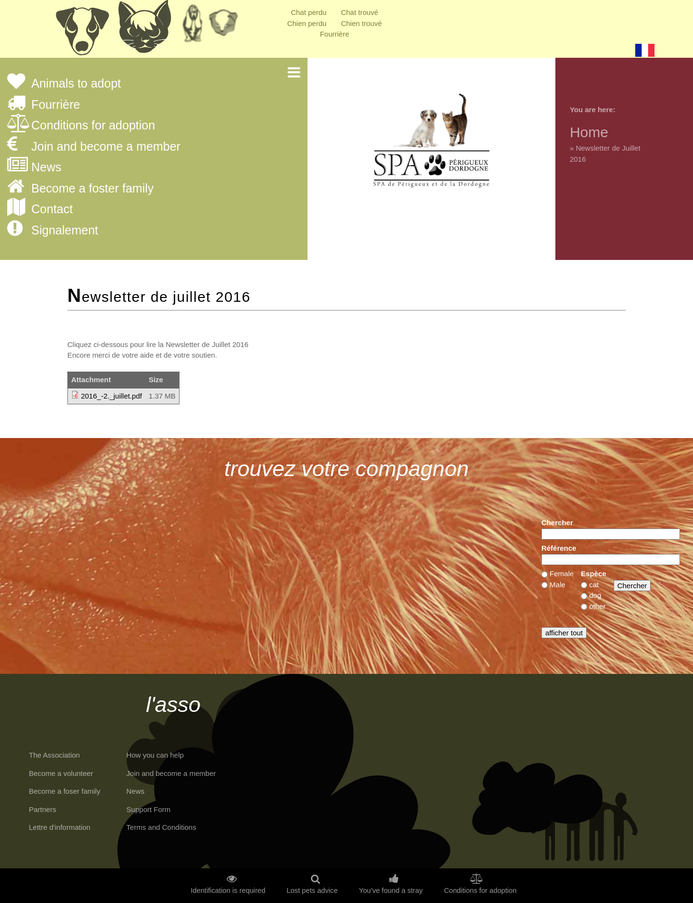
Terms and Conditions (161, 827)
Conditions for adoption (93, 125)
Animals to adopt (76, 83)
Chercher (557, 522)
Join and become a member (105, 147)
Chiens (82, 31)
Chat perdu (308, 12)
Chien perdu (307, 23)
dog (595, 595)
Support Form (149, 809)
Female (562, 573)
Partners (42, 809)
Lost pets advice (311, 890)
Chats (144, 31)
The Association (54, 755)
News (46, 167)
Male (557, 584)
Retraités (192, 26)
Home (589, 132)
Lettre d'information (59, 827)
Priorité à (226, 26)
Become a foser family (64, 791)
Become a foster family (92, 188)
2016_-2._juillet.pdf (111, 396)
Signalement (64, 230)
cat (594, 584)
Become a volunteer (61, 773)
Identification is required (228, 890)
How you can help (155, 755)
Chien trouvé (361, 23)
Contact (52, 209)
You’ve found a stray (391, 890)
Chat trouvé (359, 12)
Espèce (593, 573)
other (597, 606)
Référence (559, 548)
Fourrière (334, 34)
